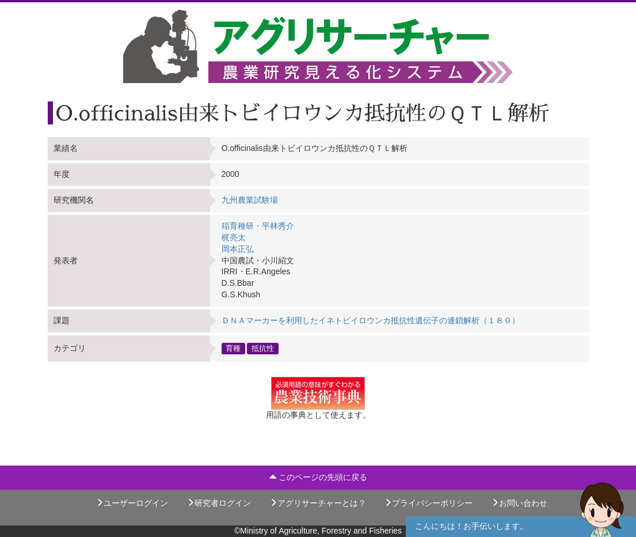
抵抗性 (263, 348)
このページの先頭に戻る (318, 477)
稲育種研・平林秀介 (258, 225)
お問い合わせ (519, 503)
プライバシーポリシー (428, 503)
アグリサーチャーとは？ (317, 503)
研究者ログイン (218, 503)
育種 (233, 348)
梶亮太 (234, 237)
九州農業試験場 (250, 200)
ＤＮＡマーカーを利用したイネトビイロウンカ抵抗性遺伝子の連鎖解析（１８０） (371, 320)
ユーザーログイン (132, 503)
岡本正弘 (238, 249)
